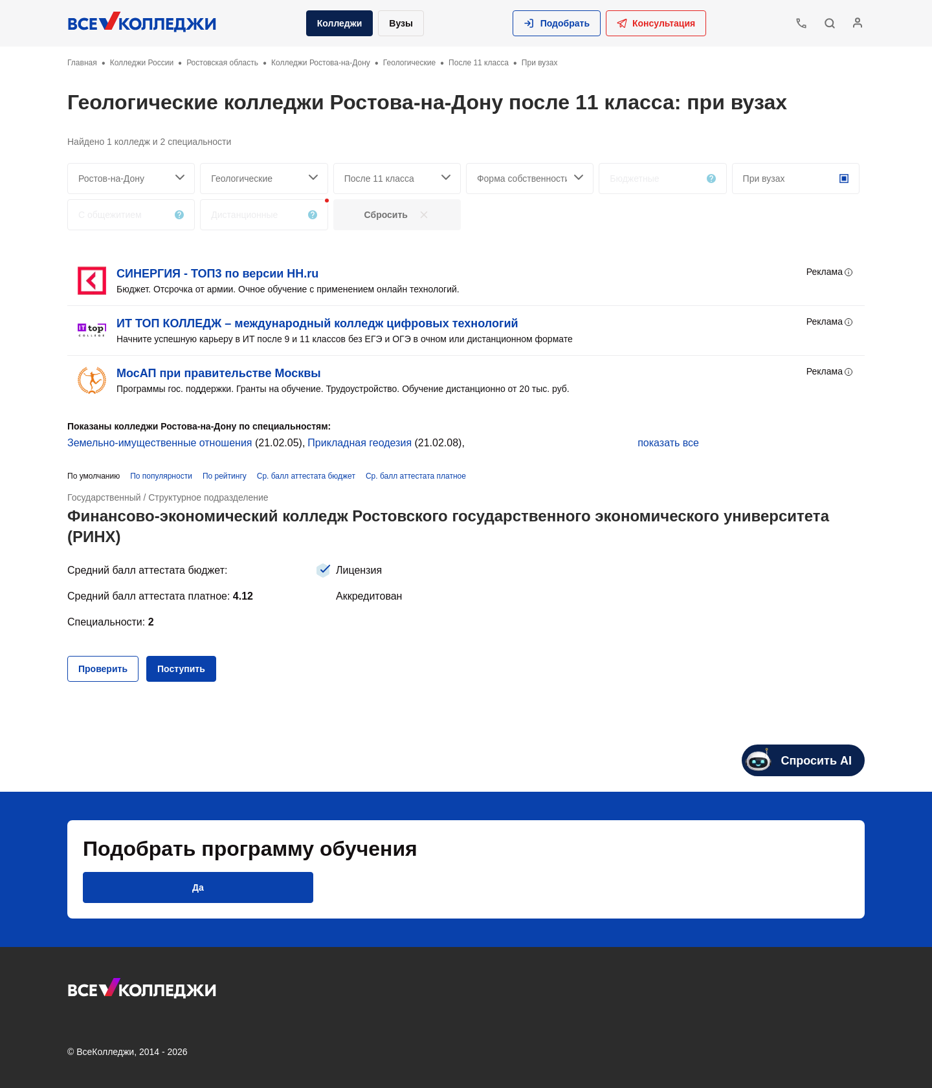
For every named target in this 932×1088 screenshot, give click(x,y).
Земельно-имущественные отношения (159, 442)
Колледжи (339, 23)
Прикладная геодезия (359, 442)
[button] (557, 23)
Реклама (830, 272)
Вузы (401, 23)
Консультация (656, 23)
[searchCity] (131, 178)
